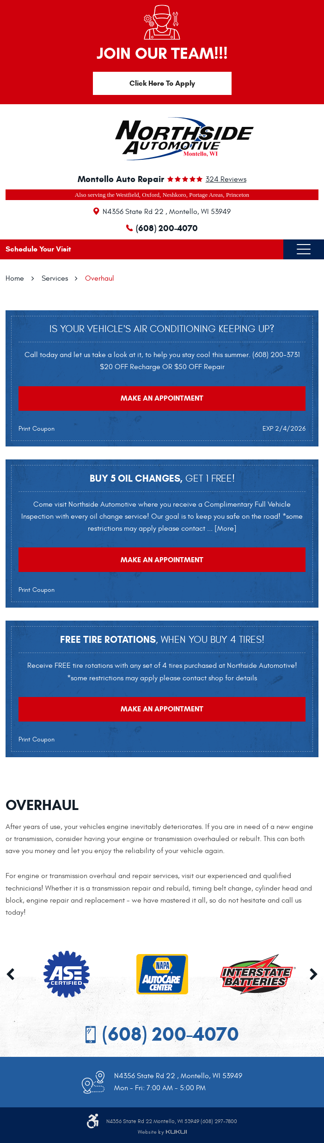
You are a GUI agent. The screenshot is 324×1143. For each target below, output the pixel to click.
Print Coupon (36, 429)
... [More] (221, 528)
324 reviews (226, 179)
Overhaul (99, 278)
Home (15, 278)
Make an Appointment (162, 398)
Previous (10, 974)
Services (55, 278)
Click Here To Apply (162, 83)
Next (313, 974)
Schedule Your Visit (38, 249)
